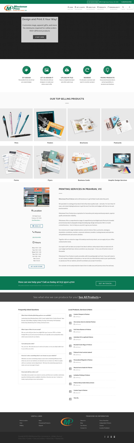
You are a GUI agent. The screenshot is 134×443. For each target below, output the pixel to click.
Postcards (117, 143)
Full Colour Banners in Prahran (82, 329)
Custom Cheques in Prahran (82, 314)
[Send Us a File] (67, 70)
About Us (83, 420)
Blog (81, 423)
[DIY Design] (26, 70)
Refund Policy (50, 438)
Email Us (37, 226)
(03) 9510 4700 (126, 2)
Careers (101, 425)
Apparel (41, 425)
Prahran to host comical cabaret (83, 352)
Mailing (21, 425)
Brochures (84, 143)
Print (21, 423)
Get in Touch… (106, 283)
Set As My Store (36, 266)
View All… (76, 398)
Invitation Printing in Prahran (82, 375)
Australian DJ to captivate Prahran (83, 337)
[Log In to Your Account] (87, 70)
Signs (40, 420)
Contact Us (83, 428)
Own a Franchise (103, 420)
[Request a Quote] (47, 70)
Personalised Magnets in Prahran (83, 360)
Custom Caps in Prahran (80, 390)
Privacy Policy (22, 438)
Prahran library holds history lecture (84, 382)
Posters (50, 143)
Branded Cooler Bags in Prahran (83, 344)
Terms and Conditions (39, 438)
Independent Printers (105, 423)
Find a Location (24, 420)
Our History (83, 425)
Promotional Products (44, 423)
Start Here (39, 37)
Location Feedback (104, 428)
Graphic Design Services (117, 180)
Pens (16, 143)
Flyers (50, 180)
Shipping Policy (60, 438)
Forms (16, 180)
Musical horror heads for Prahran (83, 367)
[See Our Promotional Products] (107, 70)
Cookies (29, 438)
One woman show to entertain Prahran (85, 322)
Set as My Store (93, 2)
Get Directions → (36, 220)
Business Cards (84, 180)
